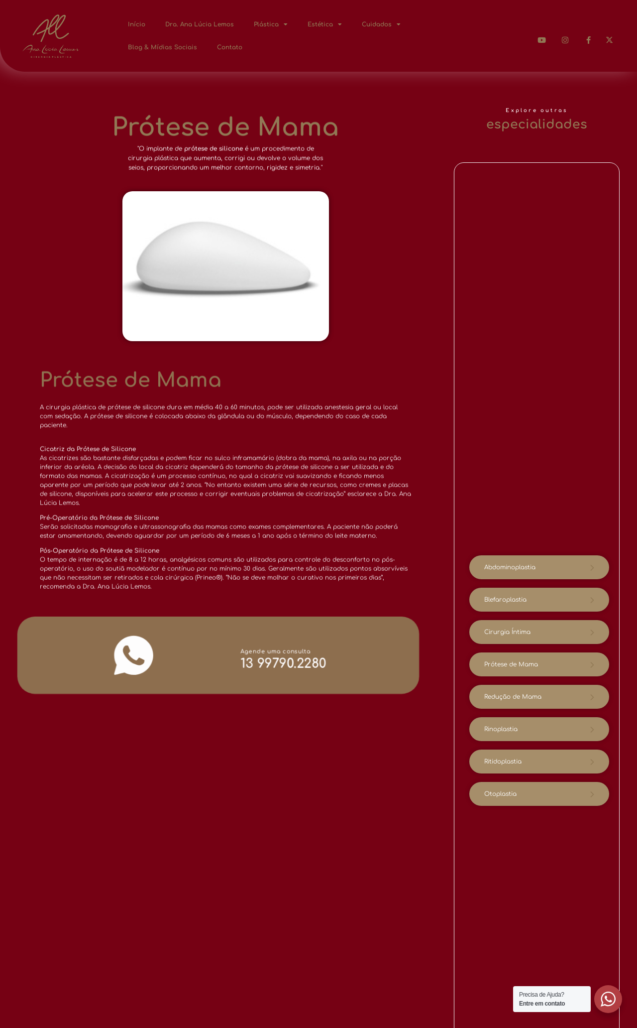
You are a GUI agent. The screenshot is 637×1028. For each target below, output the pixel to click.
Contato (229, 47)
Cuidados (381, 24)
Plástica (271, 24)
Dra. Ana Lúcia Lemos (199, 24)
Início (136, 24)
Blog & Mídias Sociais (162, 47)
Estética (325, 24)
